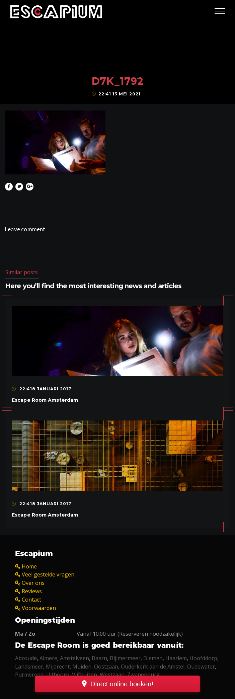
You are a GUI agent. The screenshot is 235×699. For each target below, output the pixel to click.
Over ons (33, 583)
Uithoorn (57, 674)
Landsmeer (29, 666)
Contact (31, 599)
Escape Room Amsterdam (45, 400)
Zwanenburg (143, 674)
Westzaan (112, 674)
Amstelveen (74, 658)
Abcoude (26, 658)
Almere (48, 658)
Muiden (81, 666)
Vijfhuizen (84, 674)
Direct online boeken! (121, 684)
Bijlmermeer (125, 658)
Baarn (99, 658)
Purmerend (29, 674)
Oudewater (201, 666)
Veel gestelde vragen (48, 574)
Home (29, 566)
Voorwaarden (39, 608)
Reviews (32, 591)
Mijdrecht (58, 666)
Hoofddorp (203, 658)
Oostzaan (106, 666)
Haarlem (176, 658)
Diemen (153, 658)
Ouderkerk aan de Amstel (152, 666)
